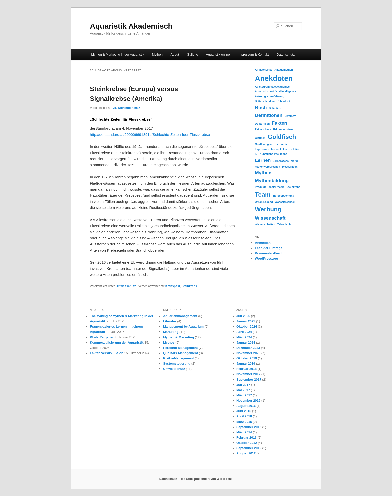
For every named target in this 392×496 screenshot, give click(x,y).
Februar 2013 (246, 437)
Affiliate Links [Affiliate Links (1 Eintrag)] (263, 69)
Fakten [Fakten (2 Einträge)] (279, 123)
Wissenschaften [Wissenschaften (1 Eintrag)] (265, 224)
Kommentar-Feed (268, 253)
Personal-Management (180, 348)
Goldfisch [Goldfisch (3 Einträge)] (282, 136)
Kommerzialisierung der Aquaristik (117, 342)
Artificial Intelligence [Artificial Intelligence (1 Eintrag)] (283, 91)
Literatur (169, 321)
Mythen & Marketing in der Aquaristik (117, 54)
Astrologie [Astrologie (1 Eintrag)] (261, 96)
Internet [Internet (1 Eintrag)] (276, 149)
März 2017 (244, 395)
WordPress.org (266, 258)
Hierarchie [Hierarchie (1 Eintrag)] (281, 144)
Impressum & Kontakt (253, 54)
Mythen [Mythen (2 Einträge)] (263, 172)
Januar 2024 (245, 342)
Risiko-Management (178, 358)
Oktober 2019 (246, 358)
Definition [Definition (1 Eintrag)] (275, 108)
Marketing (170, 332)
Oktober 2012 (246, 443)
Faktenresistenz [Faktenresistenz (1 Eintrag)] (283, 129)
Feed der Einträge (268, 248)
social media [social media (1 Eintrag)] (277, 186)
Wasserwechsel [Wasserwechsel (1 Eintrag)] (285, 201)
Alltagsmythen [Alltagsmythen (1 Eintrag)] (283, 69)
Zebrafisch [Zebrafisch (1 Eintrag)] (284, 224)
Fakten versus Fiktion (107, 353)
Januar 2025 (245, 321)
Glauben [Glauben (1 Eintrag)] (260, 137)
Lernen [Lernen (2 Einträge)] (263, 160)
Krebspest (173, 286)
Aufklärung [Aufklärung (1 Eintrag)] (277, 96)
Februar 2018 (246, 369)
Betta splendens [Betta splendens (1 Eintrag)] (265, 101)
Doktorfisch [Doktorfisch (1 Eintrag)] (262, 123)
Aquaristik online (218, 54)
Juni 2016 (243, 411)
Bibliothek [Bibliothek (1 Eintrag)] (284, 101)
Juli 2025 (243, 316)
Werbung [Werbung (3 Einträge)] (268, 209)
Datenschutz (286, 54)
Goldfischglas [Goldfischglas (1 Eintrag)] (263, 144)
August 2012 (246, 453)
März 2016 (244, 422)
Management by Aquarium (183, 326)
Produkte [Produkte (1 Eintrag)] (260, 186)
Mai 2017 (243, 390)
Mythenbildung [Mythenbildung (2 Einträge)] (272, 180)
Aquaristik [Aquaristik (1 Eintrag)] (261, 91)
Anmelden (263, 243)
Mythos (169, 342)
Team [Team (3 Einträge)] (263, 194)
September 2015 (249, 427)
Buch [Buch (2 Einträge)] (261, 107)
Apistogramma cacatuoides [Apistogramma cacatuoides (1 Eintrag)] (272, 86)
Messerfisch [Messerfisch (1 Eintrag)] (290, 166)
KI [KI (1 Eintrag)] (256, 153)
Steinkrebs (189, 286)
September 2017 (249, 379)
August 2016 (246, 406)
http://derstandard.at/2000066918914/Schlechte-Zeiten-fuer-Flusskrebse (150, 134)
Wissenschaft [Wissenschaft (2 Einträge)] (270, 218)
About (175, 54)
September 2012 (249, 448)
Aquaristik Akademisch (131, 26)
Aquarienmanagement (180, 316)
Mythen (157, 54)
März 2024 (244, 337)
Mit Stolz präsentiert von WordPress (206, 479)
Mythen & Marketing (178, 337)
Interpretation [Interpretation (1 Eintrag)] (291, 149)
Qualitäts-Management (180, 353)
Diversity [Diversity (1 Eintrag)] (290, 115)
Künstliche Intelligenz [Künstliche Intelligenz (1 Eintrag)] (273, 153)
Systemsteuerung (176, 363)
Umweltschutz (126, 286)
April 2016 (244, 416)
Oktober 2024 (246, 326)
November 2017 (248, 374)
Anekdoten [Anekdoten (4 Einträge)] (274, 78)
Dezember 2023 (248, 348)
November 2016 (248, 400)
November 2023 (248, 353)
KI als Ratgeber (102, 337)
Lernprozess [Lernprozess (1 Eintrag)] (281, 160)
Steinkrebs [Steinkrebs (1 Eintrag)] (293, 186)
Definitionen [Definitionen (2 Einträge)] (268, 115)
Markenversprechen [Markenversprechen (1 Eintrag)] (267, 166)
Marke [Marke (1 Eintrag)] (295, 160)
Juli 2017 (243, 385)
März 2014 (244, 432)
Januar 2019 (245, 363)
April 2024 (244, 332)
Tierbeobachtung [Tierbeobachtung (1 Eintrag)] (283, 195)
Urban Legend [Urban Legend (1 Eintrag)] (264, 201)
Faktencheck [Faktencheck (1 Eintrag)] (263, 129)
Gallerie (192, 54)
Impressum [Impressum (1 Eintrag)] (262, 149)
